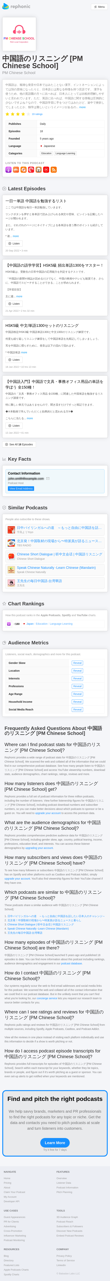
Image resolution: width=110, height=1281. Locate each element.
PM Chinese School (18, 73)
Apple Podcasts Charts (16, 1269)
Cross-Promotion (13, 1230)
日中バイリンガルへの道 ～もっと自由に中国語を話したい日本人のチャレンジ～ (59, 528)
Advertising (10, 1226)
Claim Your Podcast (14, 1192)
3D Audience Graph (67, 1217)
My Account (10, 1196)
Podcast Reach (65, 1221)
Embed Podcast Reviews (70, 1235)
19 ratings (37, 114)
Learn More (55, 1143)
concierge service (47, 998)
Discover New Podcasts (69, 1230)
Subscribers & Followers (70, 1226)
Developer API (11, 1201)
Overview (62, 1178)
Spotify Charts (11, 1274)
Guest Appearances (14, 1217)
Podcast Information (67, 1187)
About (7, 1187)
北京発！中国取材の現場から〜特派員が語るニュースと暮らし (59, 541)
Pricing (7, 1182)
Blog (6, 1255)
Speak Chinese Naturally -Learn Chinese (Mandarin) (56, 568)
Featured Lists (11, 1265)
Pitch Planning (64, 1192)
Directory (9, 1260)
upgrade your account (48, 813)
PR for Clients (11, 1221)
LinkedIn (61, 1265)
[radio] (7, 114)
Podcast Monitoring (14, 1240)
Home (7, 1178)
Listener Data (64, 1182)
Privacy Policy (64, 1255)
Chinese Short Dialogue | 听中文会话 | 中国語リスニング (59, 554)
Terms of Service (66, 1260)
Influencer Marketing (15, 1235)
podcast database (71, 963)
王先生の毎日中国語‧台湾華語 (39, 581)
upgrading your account (39, 847)
